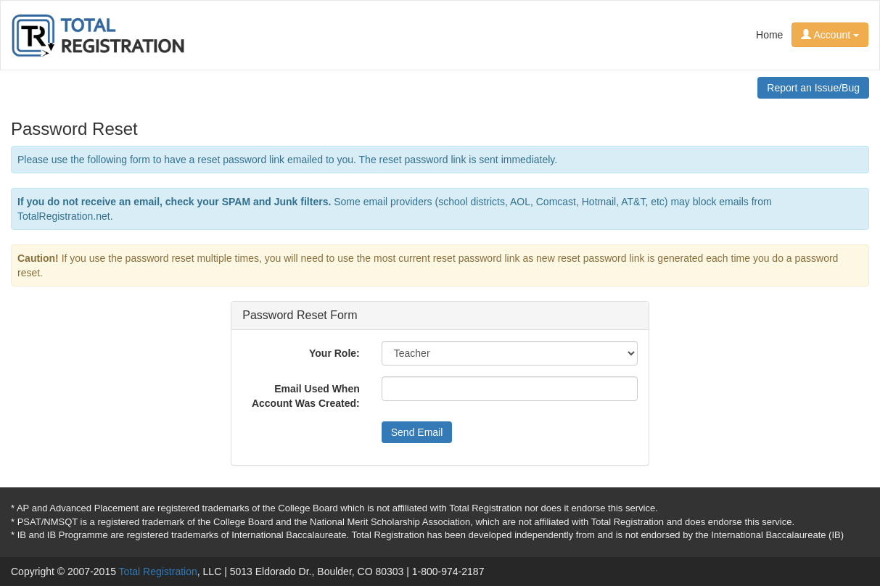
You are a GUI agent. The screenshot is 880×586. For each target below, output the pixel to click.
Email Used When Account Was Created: (306, 396)
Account (830, 35)
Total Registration (158, 571)
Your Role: (334, 353)
